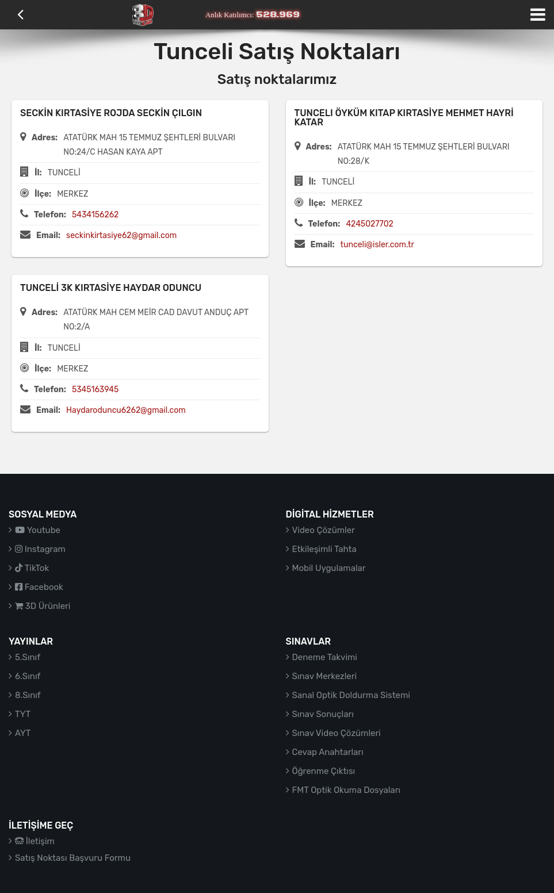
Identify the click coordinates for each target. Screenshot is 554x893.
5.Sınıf (27, 657)
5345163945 (95, 389)
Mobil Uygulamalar (329, 568)
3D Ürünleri (42, 606)
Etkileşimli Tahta (324, 549)
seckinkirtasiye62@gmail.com (121, 235)
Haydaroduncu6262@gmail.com (126, 410)
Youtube (37, 530)
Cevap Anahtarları (328, 752)
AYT (22, 733)
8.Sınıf (28, 695)
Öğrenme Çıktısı (324, 771)
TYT (22, 714)
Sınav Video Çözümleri (336, 733)
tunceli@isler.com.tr (377, 245)
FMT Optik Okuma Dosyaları (346, 790)
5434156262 (95, 215)
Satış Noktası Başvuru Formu (73, 858)
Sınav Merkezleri (324, 676)
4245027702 (369, 224)
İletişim (35, 841)
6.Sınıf (27, 676)
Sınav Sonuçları (323, 714)
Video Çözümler (323, 530)
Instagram (40, 549)
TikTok (32, 568)
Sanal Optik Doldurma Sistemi (351, 695)
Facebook (39, 587)
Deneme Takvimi (325, 657)
